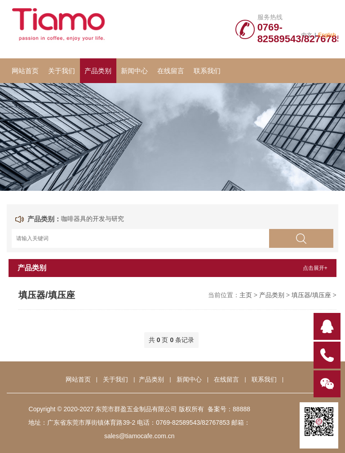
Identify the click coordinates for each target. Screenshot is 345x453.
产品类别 (97, 71)
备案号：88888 (229, 409)
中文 (306, 35)
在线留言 (170, 71)
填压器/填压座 (311, 295)
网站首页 (25, 71)
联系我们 (207, 71)
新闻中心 (134, 71)
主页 (245, 295)
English (327, 35)
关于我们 (61, 71)
